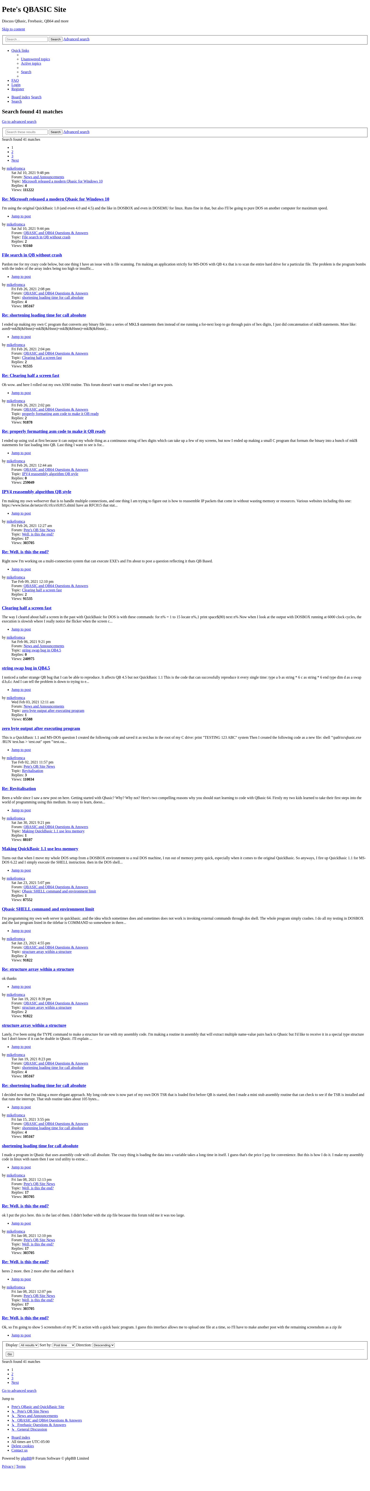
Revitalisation (32, 771)
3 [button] (12, 156)
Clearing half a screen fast (42, 358)
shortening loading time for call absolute (53, 297)
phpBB (26, 1458)
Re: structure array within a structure (38, 969)
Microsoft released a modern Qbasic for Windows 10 (62, 181)
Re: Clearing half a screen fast (30, 375)
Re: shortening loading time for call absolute (44, 315)
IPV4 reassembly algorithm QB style (50, 474)
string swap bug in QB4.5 (41, 650)
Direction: (95, 1345)
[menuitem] (35, 59)
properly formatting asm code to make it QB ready (60, 414)
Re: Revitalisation (19, 788)
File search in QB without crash (46, 237)
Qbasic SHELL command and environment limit (59, 891)
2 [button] (12, 152)
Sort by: (57, 1345)
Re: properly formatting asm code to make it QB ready (54, 431)
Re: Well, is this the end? (25, 551)
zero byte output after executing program (53, 711)
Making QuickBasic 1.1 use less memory (53, 831)
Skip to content (13, 29)
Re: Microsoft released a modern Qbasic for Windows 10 (55, 199)
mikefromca (16, 168)
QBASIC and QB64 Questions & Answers (56, 233)
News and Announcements (44, 177)
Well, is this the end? (38, 534)
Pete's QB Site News (39, 530)
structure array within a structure (47, 952)
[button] (15, 160)
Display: (22, 1345)
